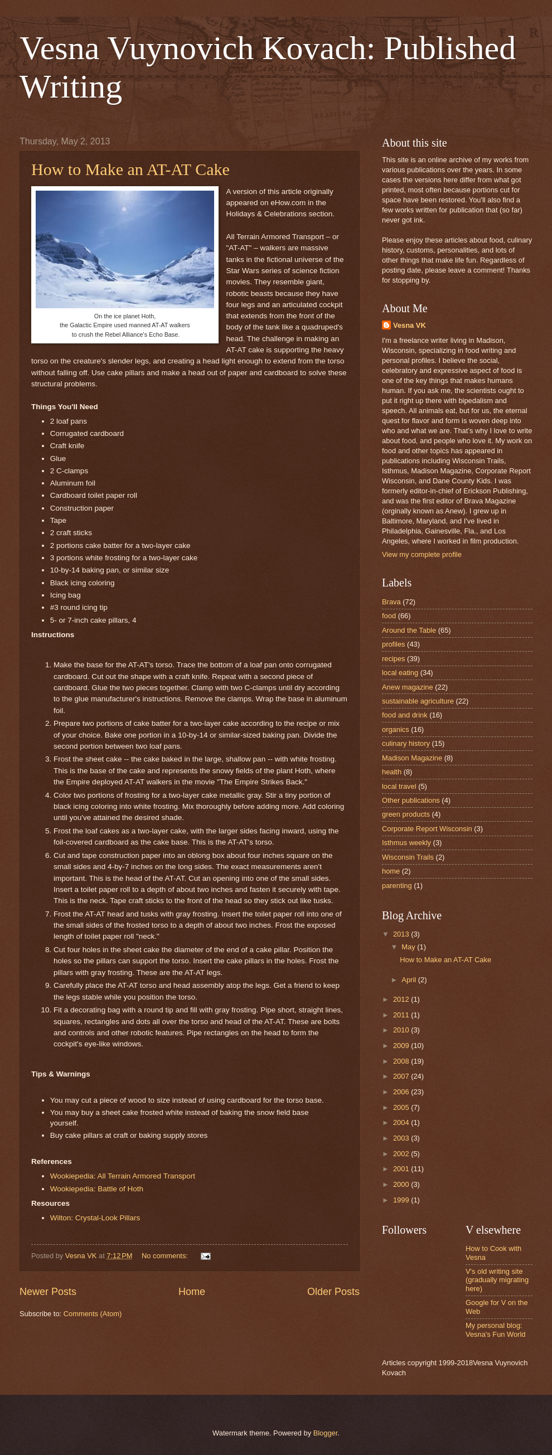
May (409, 947)
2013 (402, 934)
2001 (402, 1169)
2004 (402, 1122)
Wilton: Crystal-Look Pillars (95, 1218)
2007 (402, 1076)
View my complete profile (422, 554)
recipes (393, 658)
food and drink (405, 715)
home (391, 871)
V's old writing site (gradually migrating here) (497, 1280)
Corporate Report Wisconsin (427, 829)
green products (406, 814)
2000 (402, 1184)
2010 (402, 1030)
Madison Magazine (412, 758)
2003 (402, 1138)
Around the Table (409, 630)
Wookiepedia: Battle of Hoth (96, 1189)
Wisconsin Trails (408, 857)
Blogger (325, 1433)
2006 (402, 1092)
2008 (402, 1061)
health (391, 772)
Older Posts (333, 1291)
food (389, 616)
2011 (402, 1015)
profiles (393, 644)
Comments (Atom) (93, 1314)
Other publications (411, 800)
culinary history (406, 743)
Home (191, 1291)
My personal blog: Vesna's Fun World (495, 1329)
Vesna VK (409, 325)
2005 (402, 1107)
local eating (400, 672)
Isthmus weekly (406, 842)
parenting (397, 885)
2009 (402, 1045)
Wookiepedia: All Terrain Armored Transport (122, 1176)
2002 (402, 1154)
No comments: (166, 1256)
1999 (402, 1200)
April (409, 980)
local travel (399, 786)
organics (395, 729)
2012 (402, 999)
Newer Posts (48, 1291)
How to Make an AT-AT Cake (130, 169)
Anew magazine (407, 687)
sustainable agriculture (418, 701)
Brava (391, 602)
